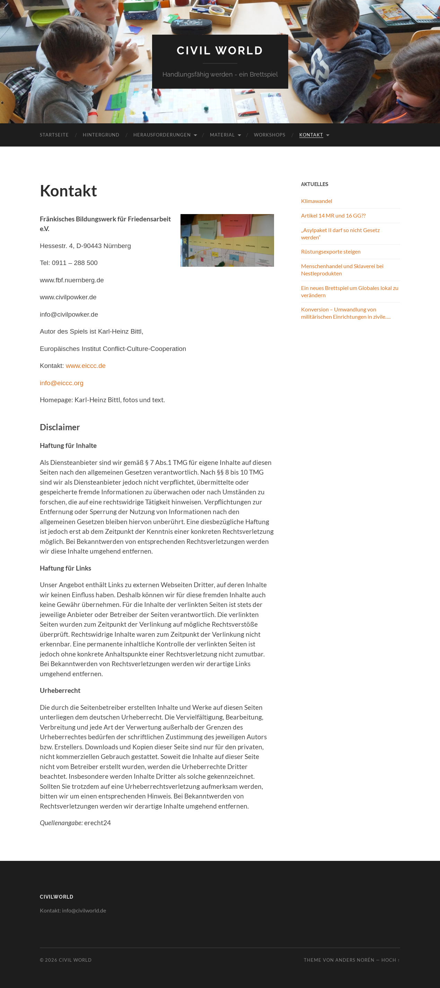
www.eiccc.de (86, 365)
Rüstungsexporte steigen (331, 251)
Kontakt (311, 135)
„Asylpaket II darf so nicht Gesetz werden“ (340, 233)
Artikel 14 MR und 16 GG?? (333, 215)
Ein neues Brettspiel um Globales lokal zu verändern (349, 291)
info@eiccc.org (61, 383)
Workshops (269, 135)
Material (222, 135)
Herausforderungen (162, 135)
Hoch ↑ (390, 960)
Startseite (54, 135)
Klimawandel (316, 200)
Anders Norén (355, 960)
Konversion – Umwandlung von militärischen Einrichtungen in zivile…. (345, 313)
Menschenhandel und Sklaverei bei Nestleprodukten (342, 269)
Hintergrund (101, 135)
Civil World (220, 50)
